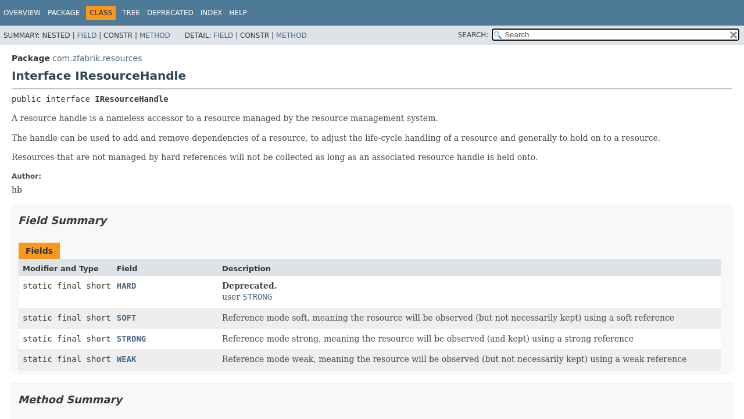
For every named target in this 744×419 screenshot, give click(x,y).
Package (64, 13)
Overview (22, 13)
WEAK (127, 359)
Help (238, 13)
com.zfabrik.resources (97, 58)
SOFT (127, 317)
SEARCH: (473, 35)
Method (155, 35)
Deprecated (170, 13)
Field (86, 35)
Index (212, 13)
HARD (127, 285)
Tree (131, 13)
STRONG (131, 338)
